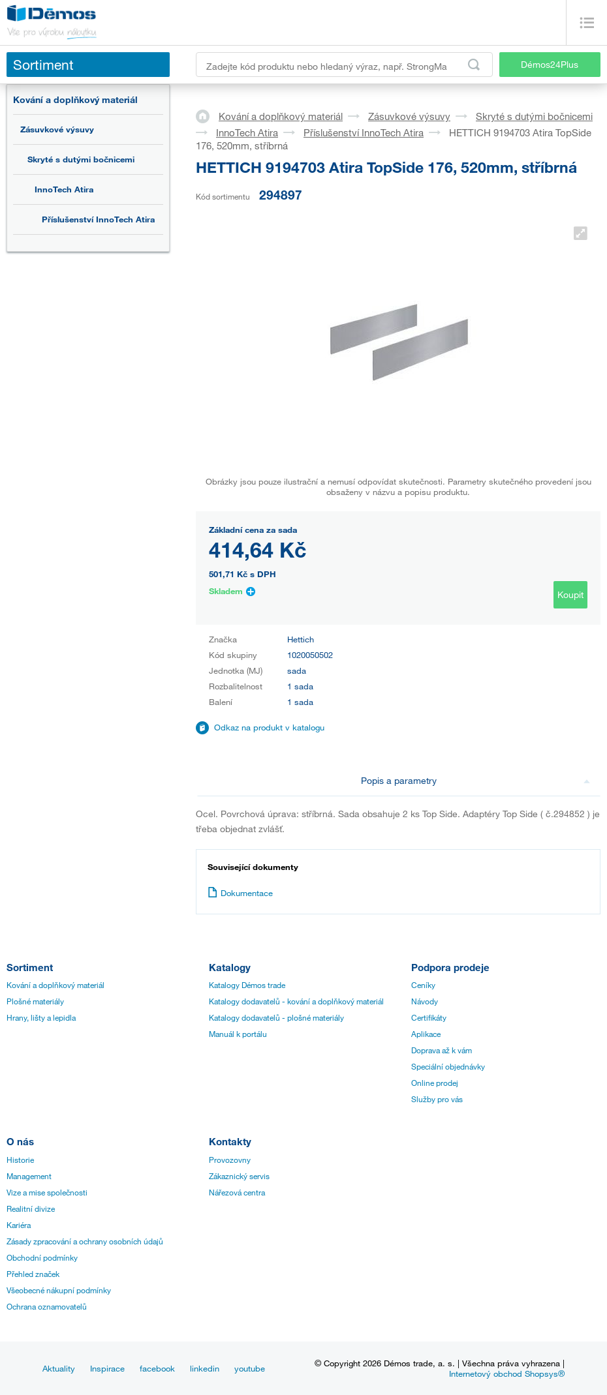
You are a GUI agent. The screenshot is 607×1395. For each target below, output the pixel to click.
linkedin (204, 1368)
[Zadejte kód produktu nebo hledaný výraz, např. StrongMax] (344, 64)
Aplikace (426, 1033)
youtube (249, 1368)
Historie (20, 1159)
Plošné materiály (35, 1001)
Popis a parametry (475, 780)
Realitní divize (31, 1208)
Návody (424, 1001)
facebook (157, 1368)
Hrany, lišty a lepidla (41, 1017)
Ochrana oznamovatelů (47, 1306)
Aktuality (58, 1368)
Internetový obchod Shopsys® (507, 1373)
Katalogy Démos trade (247, 985)
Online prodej (434, 1082)
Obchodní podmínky (42, 1257)
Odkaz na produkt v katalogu (269, 727)
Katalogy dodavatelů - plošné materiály (276, 1017)
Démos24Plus (549, 64)
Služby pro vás (437, 1099)
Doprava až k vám (441, 1050)
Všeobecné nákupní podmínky (59, 1290)
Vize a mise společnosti (47, 1192)
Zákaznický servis (239, 1176)
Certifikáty (428, 1017)
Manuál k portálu (238, 1033)
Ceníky (423, 985)
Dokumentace (240, 893)
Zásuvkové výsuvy (57, 129)
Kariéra (19, 1225)
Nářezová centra (237, 1192)
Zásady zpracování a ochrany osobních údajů (85, 1241)
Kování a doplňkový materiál (75, 99)
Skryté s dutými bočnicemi (80, 159)
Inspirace (107, 1368)
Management (29, 1176)
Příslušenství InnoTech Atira (98, 219)
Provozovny (230, 1159)
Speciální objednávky (448, 1066)
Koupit (570, 594)
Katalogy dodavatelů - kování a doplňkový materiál (296, 1001)
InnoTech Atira (64, 189)
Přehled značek (33, 1273)
